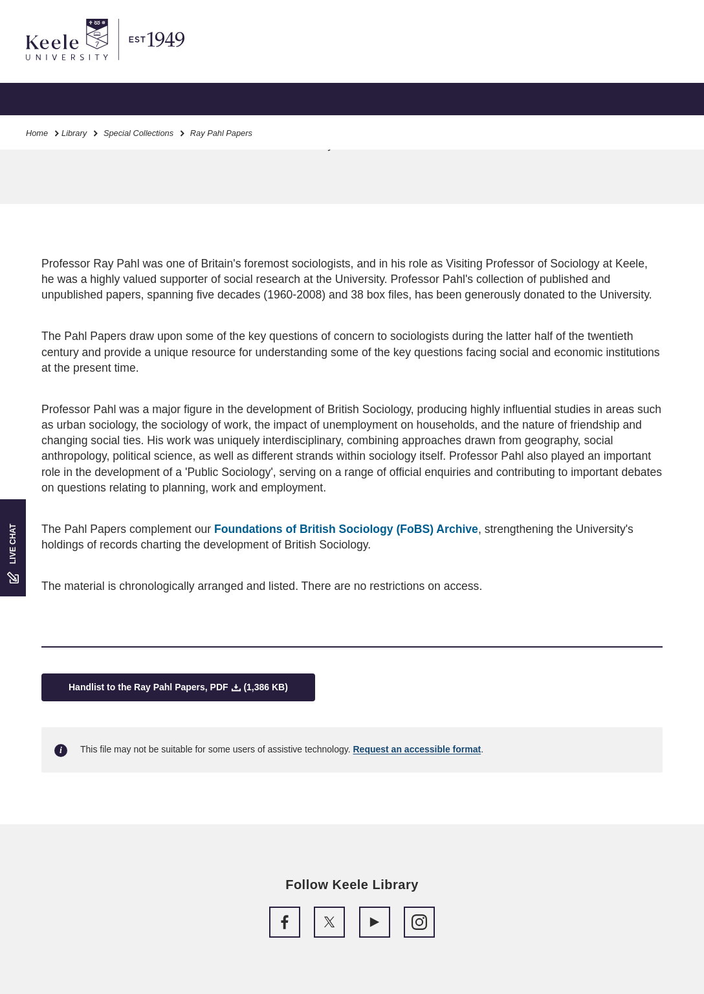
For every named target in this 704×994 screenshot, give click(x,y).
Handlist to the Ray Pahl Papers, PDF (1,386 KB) (178, 687)
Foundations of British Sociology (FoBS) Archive (346, 529)
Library (74, 133)
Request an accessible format (417, 749)
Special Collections (138, 133)
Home (37, 133)
